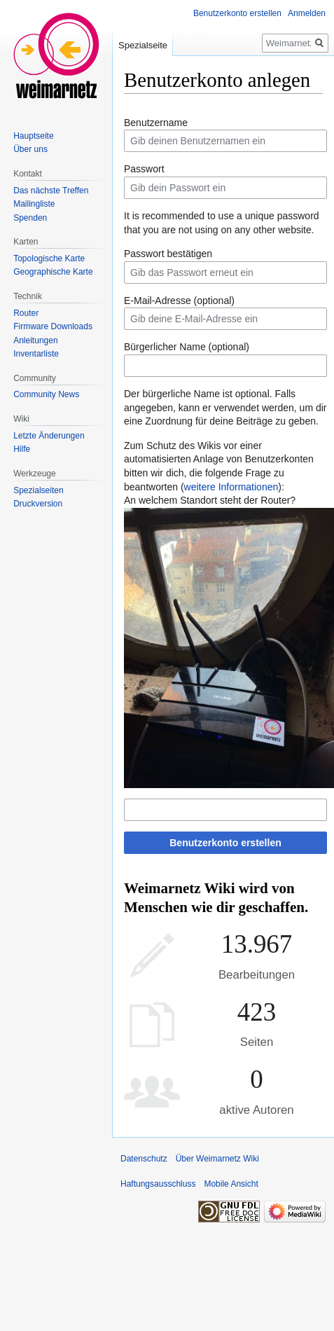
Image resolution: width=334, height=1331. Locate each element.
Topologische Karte (49, 258)
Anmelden (307, 13)
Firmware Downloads (52, 326)
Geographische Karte (52, 272)
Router (26, 313)
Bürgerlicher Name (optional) (186, 346)
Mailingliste (34, 204)
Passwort (144, 168)
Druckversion (37, 504)
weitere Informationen (231, 486)
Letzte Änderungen (48, 436)
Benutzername (156, 122)
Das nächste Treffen (50, 190)
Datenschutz (143, 1159)
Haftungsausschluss (157, 1184)
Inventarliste (36, 354)
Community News (46, 394)
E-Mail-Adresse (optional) (179, 300)
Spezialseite (142, 45)
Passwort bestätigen (168, 253)
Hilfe (21, 449)
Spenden (30, 218)
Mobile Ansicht (231, 1184)
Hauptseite (33, 136)
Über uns (30, 149)
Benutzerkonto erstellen (225, 842)
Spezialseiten (38, 490)
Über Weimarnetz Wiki (217, 1159)
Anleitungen (35, 340)
